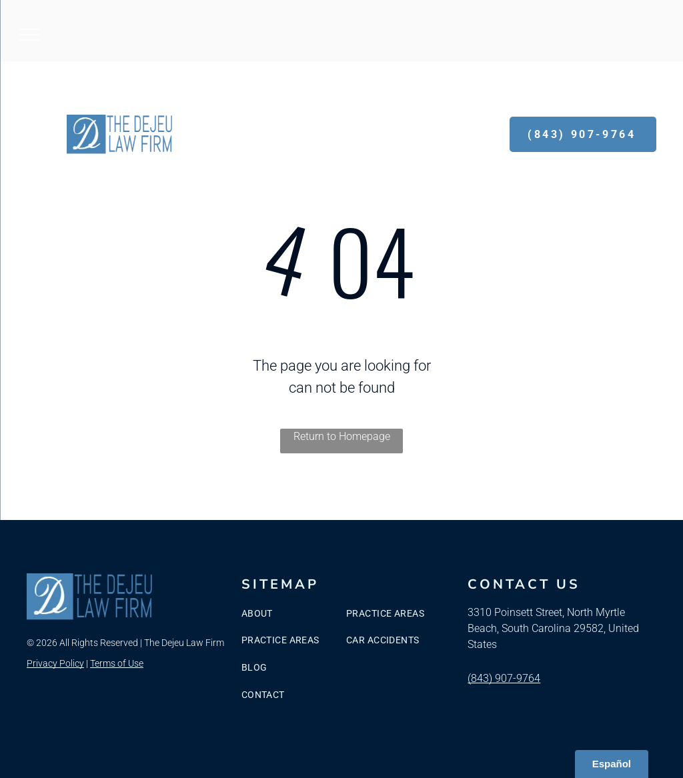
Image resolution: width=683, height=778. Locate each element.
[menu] (29, 34)
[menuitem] (295, 613)
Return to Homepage (341, 436)
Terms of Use (116, 663)
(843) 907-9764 (504, 678)
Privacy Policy (55, 663)
